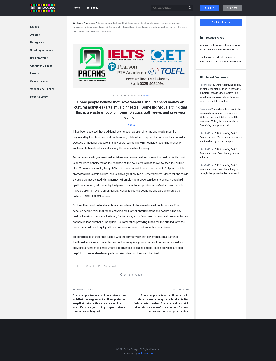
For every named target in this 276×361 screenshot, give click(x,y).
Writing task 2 (110, 265)
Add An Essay (221, 22)
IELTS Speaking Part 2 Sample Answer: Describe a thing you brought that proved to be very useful (219, 169)
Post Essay (91, 7)
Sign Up (232, 7)
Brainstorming (39, 57)
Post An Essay (39, 96)
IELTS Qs (78, 265)
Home (76, 7)
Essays (34, 26)
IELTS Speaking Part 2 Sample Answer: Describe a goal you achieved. (219, 153)
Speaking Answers (41, 50)
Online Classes (39, 81)
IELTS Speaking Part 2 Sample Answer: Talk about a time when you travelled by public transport (221, 137)
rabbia (130, 124)
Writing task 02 (93, 265)
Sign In (209, 7)
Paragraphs (37, 42)
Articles (146, 95)
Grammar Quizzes (41, 65)
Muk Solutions (145, 353)
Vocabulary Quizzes (42, 88)
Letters (34, 73)
